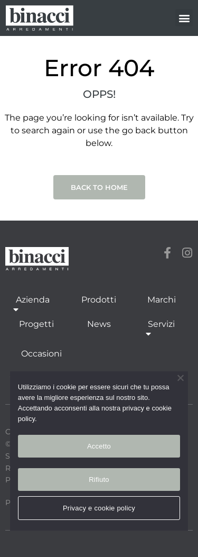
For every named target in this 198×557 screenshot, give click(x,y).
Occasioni (41, 354)
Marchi (161, 300)
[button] (184, 17)
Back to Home (99, 187)
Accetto (99, 446)
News (99, 324)
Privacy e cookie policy (99, 508)
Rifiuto (99, 479)
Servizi (161, 330)
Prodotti (98, 300)
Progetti (36, 324)
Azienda (33, 305)
